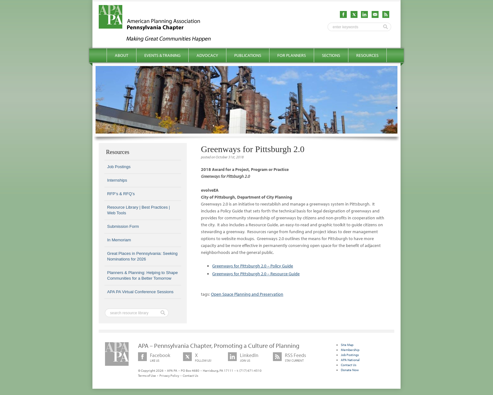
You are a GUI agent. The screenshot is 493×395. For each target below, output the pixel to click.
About (121, 55)
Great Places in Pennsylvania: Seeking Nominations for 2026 (142, 256)
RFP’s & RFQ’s (121, 193)
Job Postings (118, 166)
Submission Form (123, 226)
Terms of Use (147, 375)
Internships (117, 180)
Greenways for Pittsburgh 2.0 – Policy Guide (252, 266)
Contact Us (190, 375)
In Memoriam (119, 240)
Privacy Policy (169, 375)
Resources (367, 55)
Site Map (347, 345)
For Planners (291, 55)
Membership (350, 350)
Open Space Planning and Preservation (247, 294)
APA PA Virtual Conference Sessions (140, 291)
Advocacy (207, 55)
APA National (350, 360)
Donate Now (350, 370)
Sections (331, 55)
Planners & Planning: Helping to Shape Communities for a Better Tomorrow (142, 275)
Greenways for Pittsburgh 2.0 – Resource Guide (256, 274)
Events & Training (162, 55)
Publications (247, 55)
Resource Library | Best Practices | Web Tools (138, 210)
